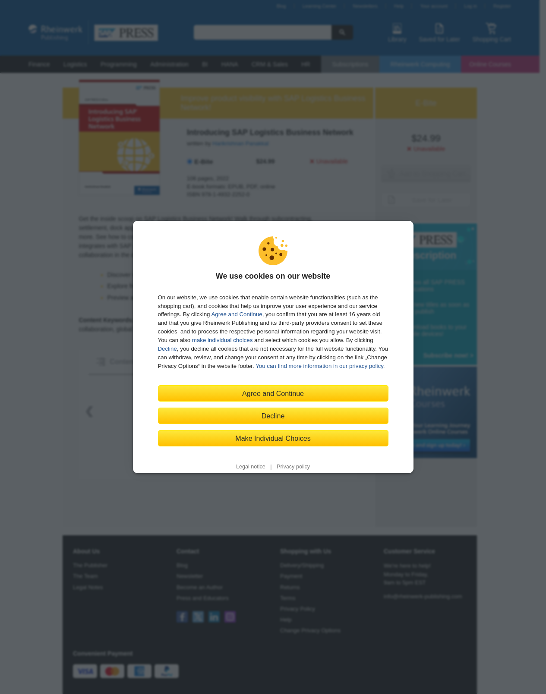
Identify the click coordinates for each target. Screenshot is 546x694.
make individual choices (222, 340)
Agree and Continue (236, 314)
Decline (167, 348)
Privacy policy (293, 467)
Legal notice (250, 467)
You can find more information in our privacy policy (319, 366)
